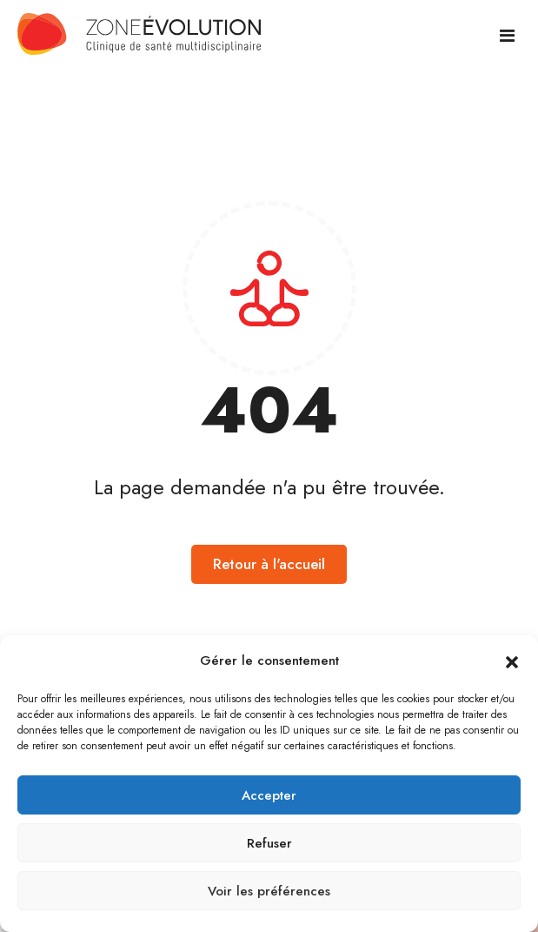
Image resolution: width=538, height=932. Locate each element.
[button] (512, 661)
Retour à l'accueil (269, 563)
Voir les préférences (269, 891)
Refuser (269, 843)
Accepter (269, 795)
